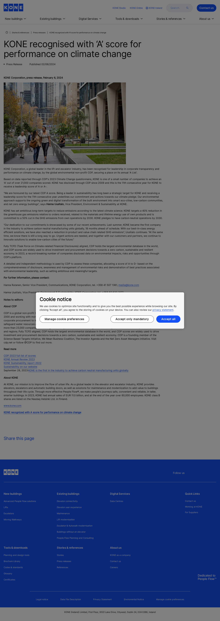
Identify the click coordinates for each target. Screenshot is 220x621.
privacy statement (162, 309)
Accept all (168, 319)
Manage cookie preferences (64, 319)
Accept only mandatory (132, 319)
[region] (110, 310)
